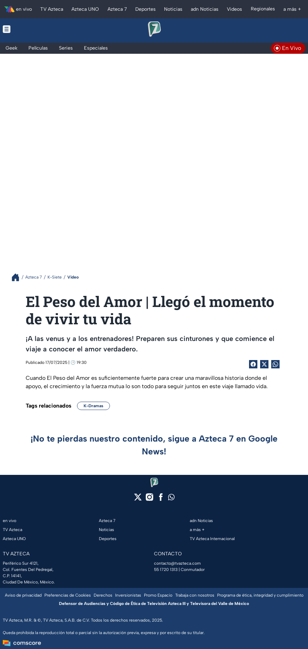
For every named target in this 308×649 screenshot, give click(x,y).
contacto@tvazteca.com (177, 563)
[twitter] (138, 499)
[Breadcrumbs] (18, 277)
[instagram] (149, 499)
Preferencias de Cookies (67, 595)
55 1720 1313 (166, 569)
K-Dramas (93, 405)
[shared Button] (275, 364)
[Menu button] (34, 29)
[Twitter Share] (264, 364)
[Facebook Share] (253, 364)
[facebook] (160, 499)
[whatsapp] (171, 498)
